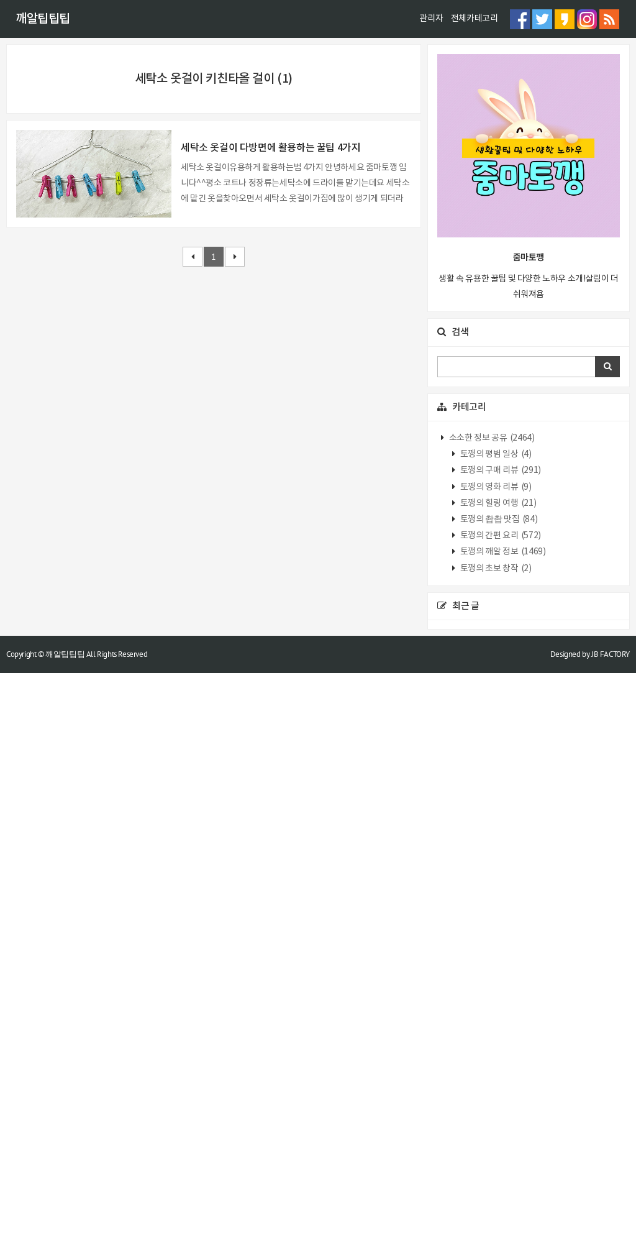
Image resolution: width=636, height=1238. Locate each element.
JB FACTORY (610, 1219)
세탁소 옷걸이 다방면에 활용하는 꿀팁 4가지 (270, 676)
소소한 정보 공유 (490, 1003)
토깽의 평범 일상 (494, 1019)
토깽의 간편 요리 (499, 1101)
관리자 (431, 19)
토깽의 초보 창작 (494, 1134)
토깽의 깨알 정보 (501, 1117)
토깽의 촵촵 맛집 (497, 1084)
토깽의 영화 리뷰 (494, 1052)
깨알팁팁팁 (43, 19)
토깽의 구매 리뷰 (499, 1036)
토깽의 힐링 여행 (497, 1068)
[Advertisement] (318, 131)
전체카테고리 (474, 19)
